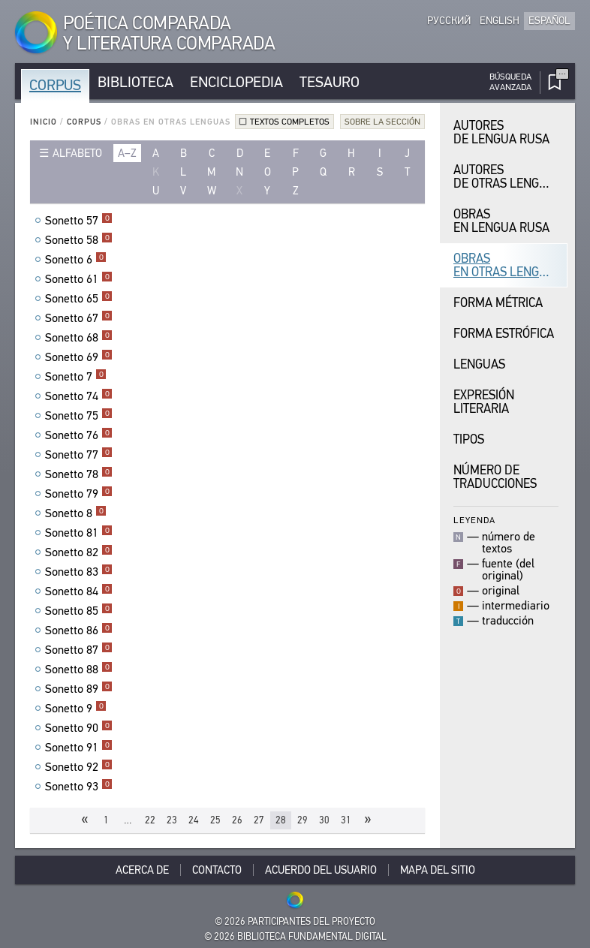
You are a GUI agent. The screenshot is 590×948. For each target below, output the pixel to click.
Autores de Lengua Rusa (501, 132)
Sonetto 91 (79, 747)
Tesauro (330, 82)
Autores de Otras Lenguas (507, 176)
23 (172, 820)
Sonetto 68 (79, 338)
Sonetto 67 (79, 318)
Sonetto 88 (79, 669)
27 (259, 820)
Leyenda (474, 520)
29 (302, 820)
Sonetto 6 (76, 259)
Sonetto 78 (79, 474)
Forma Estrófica (503, 334)
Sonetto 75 (79, 416)
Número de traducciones (495, 477)
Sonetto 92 (79, 767)
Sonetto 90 (79, 728)
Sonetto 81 (79, 533)
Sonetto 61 (79, 279)
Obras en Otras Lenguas (507, 265)
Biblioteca (135, 82)
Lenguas (479, 364)
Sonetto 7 (76, 377)
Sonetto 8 (76, 513)
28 (280, 820)
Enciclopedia (236, 82)
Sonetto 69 (79, 357)
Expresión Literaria (483, 402)
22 (150, 820)
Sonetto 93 (79, 786)
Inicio (43, 122)
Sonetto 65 (79, 298)
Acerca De (142, 870)
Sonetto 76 (79, 435)
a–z (127, 153)
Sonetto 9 (76, 708)
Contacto (217, 870)
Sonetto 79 (79, 494)
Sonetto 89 (79, 689)
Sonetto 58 (79, 240)
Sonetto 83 (79, 572)
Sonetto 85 (79, 611)
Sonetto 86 (79, 630)
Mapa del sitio (437, 870)
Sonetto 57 (79, 220)
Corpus (55, 85)
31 (346, 820)
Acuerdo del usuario (321, 870)
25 (215, 820)
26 (237, 820)
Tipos (468, 439)
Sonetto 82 (79, 552)
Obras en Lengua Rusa (501, 221)
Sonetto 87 (79, 650)
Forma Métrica (498, 303)
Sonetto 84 (79, 591)
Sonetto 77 (79, 455)
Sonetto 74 (79, 396)
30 (324, 820)
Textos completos (290, 121)
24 (193, 820)
